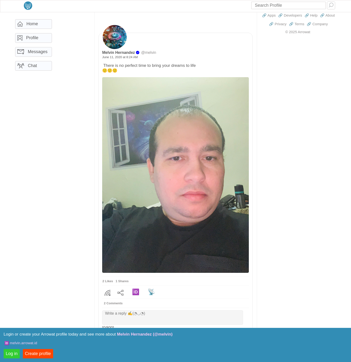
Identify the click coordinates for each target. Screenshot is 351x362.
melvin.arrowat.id (23, 343)
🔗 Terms (296, 24)
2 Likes (107, 281)
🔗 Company (317, 24)
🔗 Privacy (277, 24)
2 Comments (113, 303)
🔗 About (327, 15)
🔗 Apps (269, 15)
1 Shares (122, 281)
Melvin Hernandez (118, 52)
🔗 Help (311, 15)
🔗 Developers (290, 15)
